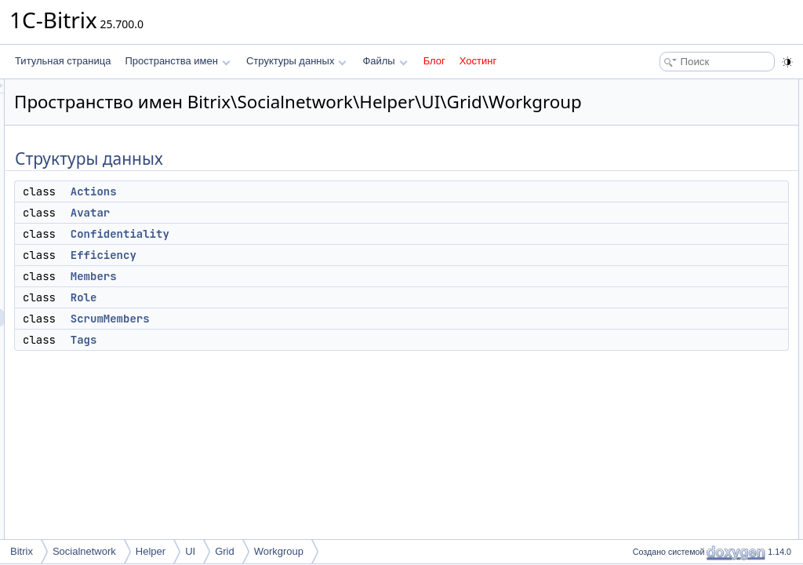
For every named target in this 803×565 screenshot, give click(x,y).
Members (290, 298)
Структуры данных (296, 61)
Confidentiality (316, 256)
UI (190, 551)
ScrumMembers (306, 341)
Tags (280, 362)
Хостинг (478, 61)
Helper (150, 551)
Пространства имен (177, 61)
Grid (224, 551)
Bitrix (21, 551)
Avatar (286, 235)
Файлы (384, 61)
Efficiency (299, 277)
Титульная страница (63, 61)
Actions (290, 213)
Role (280, 319)
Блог (434, 61)
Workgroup (278, 551)
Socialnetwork (84, 551)
